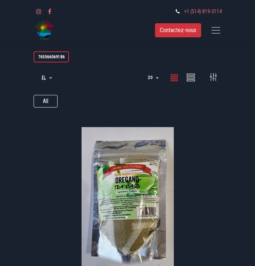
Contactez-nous (178, 30)
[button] (47, 78)
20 (151, 77)
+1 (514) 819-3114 (203, 11)
